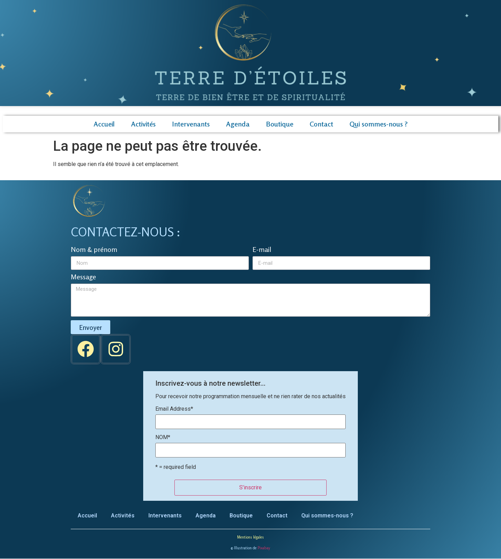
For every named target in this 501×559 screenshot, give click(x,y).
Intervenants (191, 124)
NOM (162, 437)
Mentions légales (250, 537)
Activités (143, 124)
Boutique (279, 124)
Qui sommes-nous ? (378, 124)
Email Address (174, 409)
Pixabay (264, 547)
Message (83, 277)
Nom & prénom (94, 250)
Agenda (238, 124)
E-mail (261, 250)
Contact (321, 124)
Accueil (104, 124)
